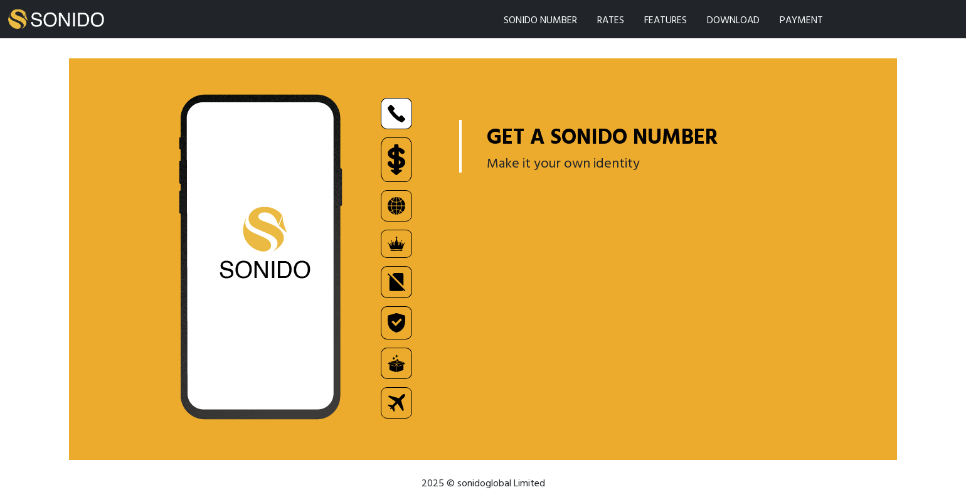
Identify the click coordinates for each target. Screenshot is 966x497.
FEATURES (665, 19)
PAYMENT (801, 19)
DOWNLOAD (733, 19)
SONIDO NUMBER (540, 19)
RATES (610, 19)
